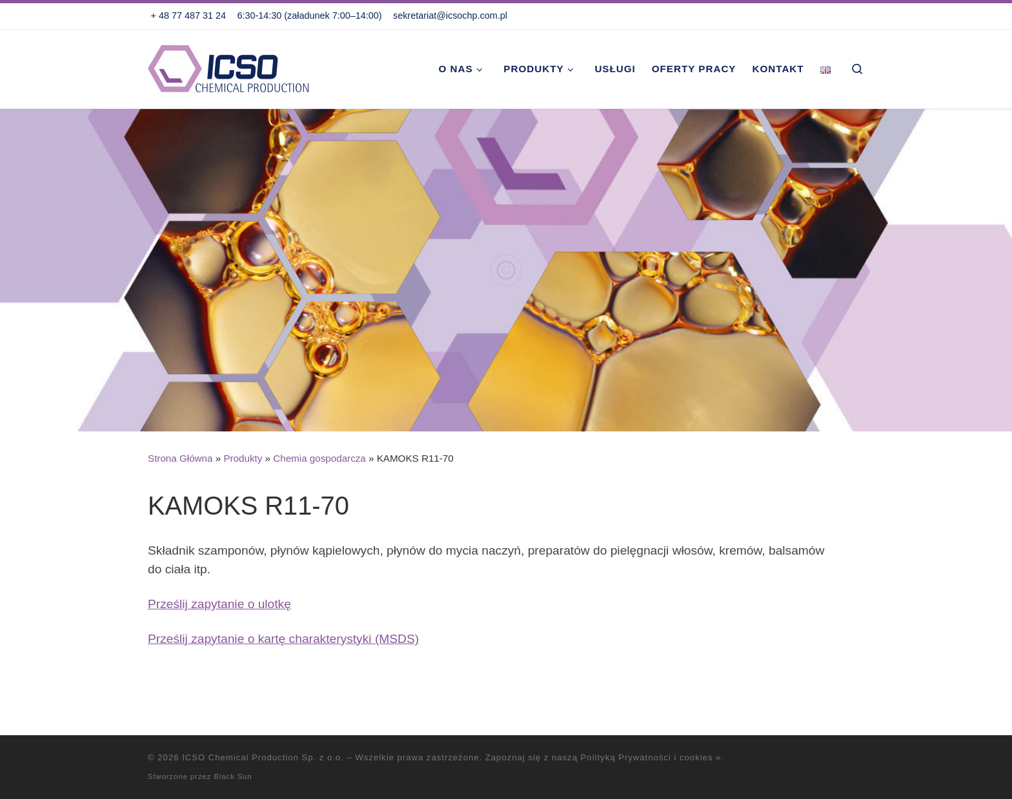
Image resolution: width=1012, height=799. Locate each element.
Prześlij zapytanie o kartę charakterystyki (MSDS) (283, 639)
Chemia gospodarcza (319, 458)
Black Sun (233, 776)
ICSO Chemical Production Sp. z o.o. (263, 757)
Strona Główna (180, 458)
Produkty (242, 458)
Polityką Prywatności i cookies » (651, 757)
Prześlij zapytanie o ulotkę (219, 604)
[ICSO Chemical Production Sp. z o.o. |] (228, 67)
